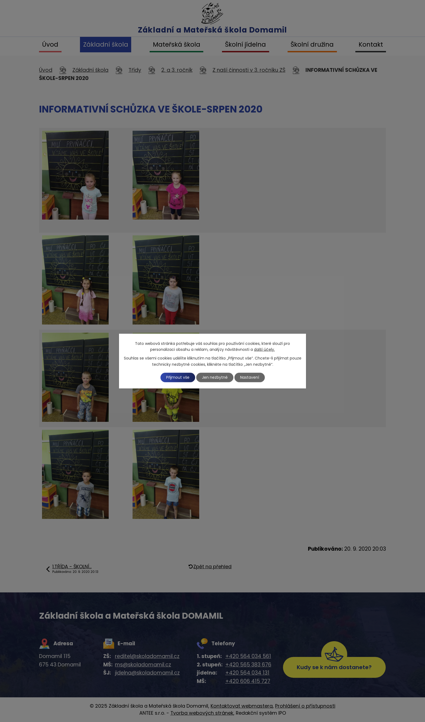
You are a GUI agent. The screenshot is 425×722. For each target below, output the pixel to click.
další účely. (264, 349)
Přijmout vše (177, 377)
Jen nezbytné (215, 377)
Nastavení (249, 377)
